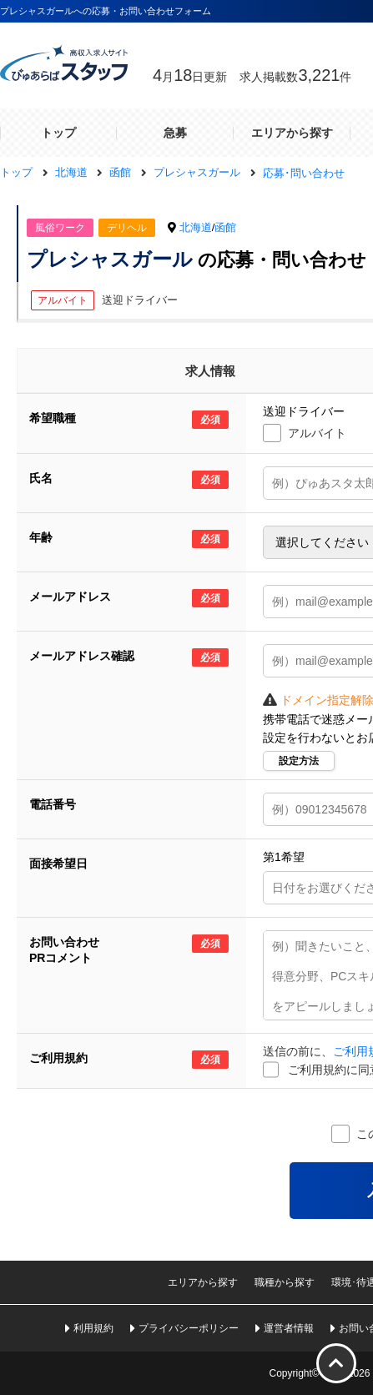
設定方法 (299, 761)
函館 (225, 227)
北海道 (195, 227)
